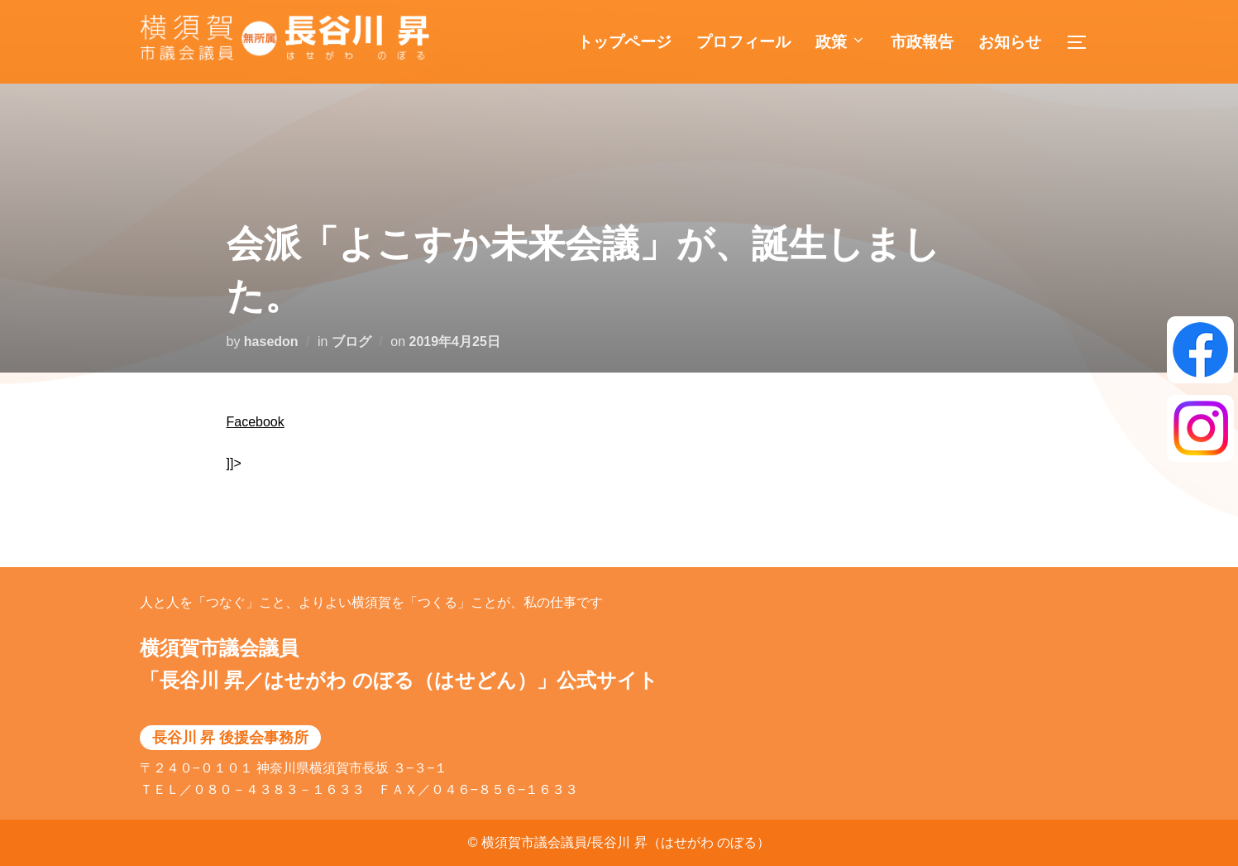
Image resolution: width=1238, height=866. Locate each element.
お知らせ (1009, 41)
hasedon (271, 341)
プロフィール (743, 41)
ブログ (351, 341)
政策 (840, 41)
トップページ (624, 41)
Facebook (255, 422)
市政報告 (922, 41)
